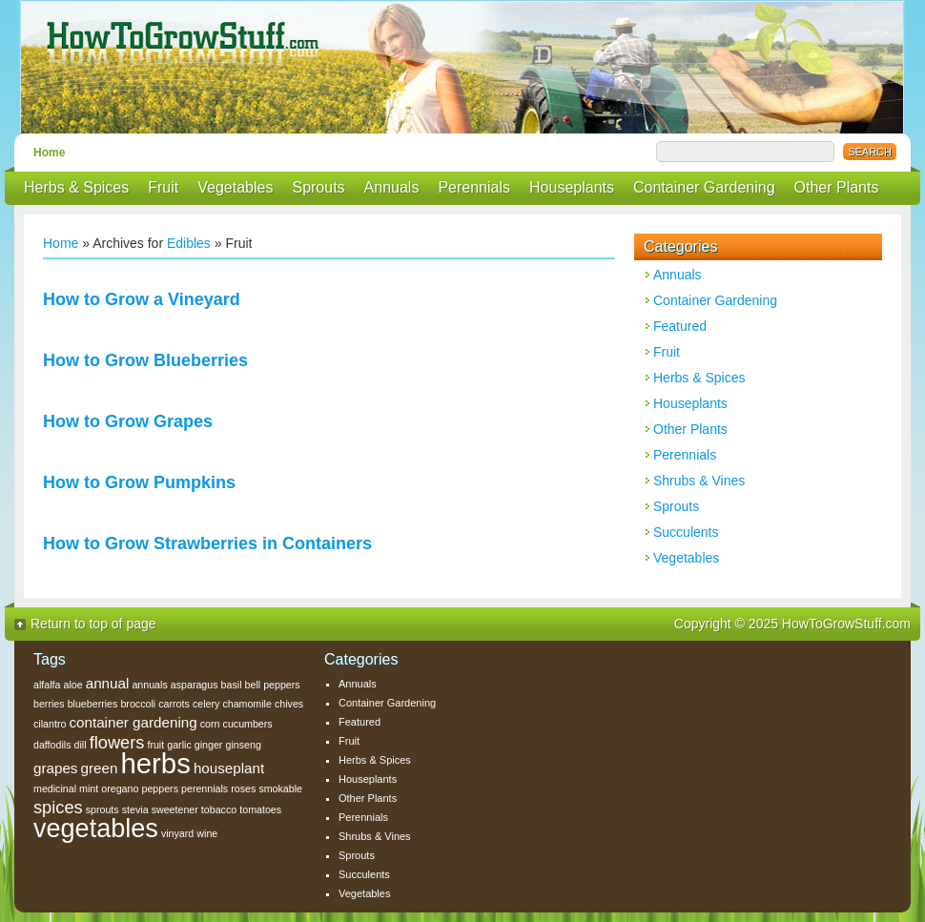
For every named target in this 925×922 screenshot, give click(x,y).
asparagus (194, 684)
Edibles (189, 243)
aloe (73, 684)
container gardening (132, 722)
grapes (55, 768)
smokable (280, 788)
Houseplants (571, 187)
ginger (209, 744)
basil (231, 684)
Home (49, 152)
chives (289, 703)
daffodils (52, 744)
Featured (680, 326)
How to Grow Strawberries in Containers (207, 543)
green (99, 768)
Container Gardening (704, 187)
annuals (149, 684)
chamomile (247, 703)
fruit (155, 744)
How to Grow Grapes (128, 421)
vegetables (95, 828)
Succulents (685, 532)
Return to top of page (93, 623)
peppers (159, 788)
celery (206, 703)
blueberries (93, 703)
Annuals (392, 187)
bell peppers (272, 684)
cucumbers (248, 723)
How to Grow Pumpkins (139, 482)
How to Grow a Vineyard (141, 299)
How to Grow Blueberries (145, 360)
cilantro (49, 723)
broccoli (137, 703)
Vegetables (235, 187)
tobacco (218, 809)
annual (108, 683)
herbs (155, 763)
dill (80, 744)
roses (243, 788)
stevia (135, 809)
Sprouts (318, 187)
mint (88, 788)
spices (58, 807)
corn (210, 723)
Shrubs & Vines (699, 480)
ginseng (242, 744)
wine (206, 833)
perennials (204, 788)
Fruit (163, 187)
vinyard (177, 833)
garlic (179, 744)
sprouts (102, 809)
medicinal (54, 788)
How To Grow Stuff (467, 66)
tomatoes (260, 809)
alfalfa (46, 684)
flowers (117, 742)
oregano (119, 788)
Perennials (474, 187)
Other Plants (836, 187)
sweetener (175, 809)
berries (49, 703)
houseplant (229, 768)
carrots (174, 703)
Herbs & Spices (76, 187)
